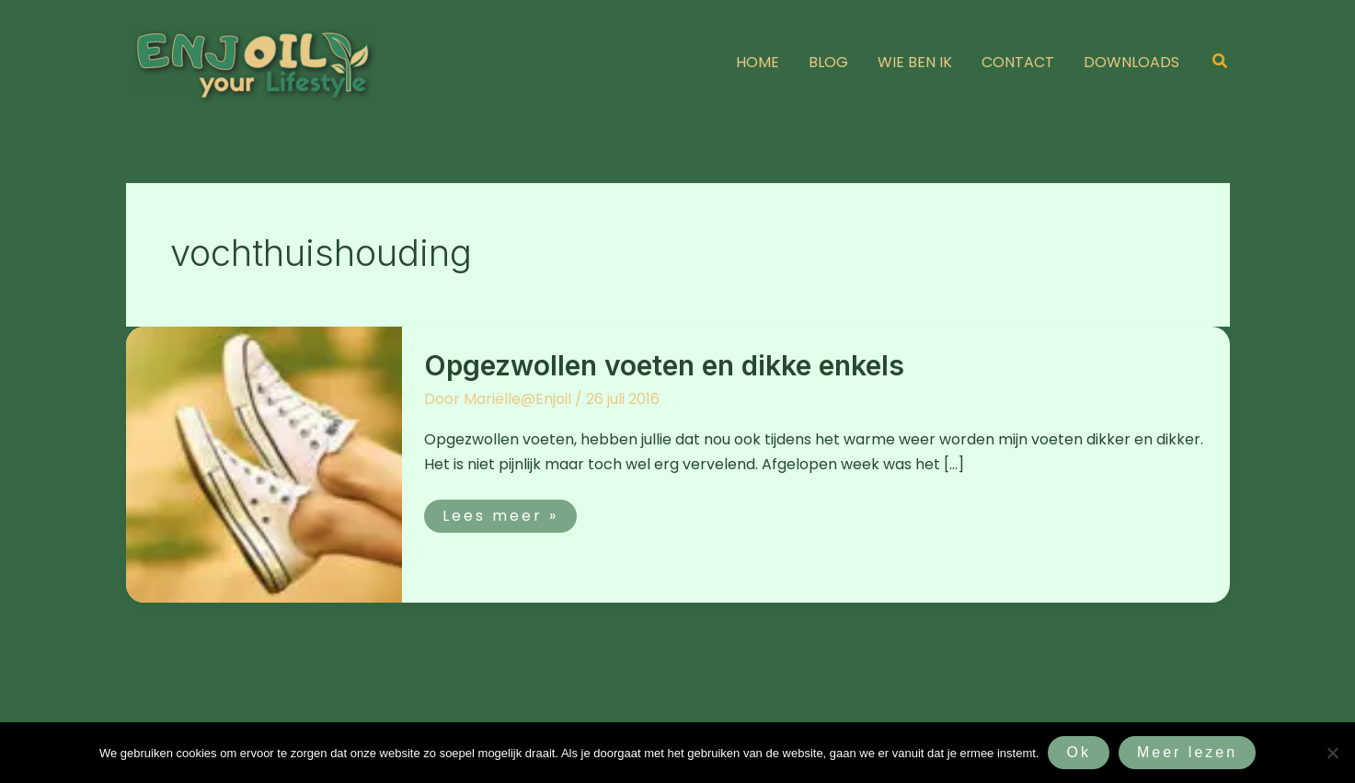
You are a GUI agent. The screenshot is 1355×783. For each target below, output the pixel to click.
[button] (1220, 62)
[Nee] (1332, 752)
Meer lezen (1187, 752)
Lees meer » (504, 513)
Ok (1078, 752)
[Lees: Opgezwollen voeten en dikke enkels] (264, 463)
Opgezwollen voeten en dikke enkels (664, 365)
